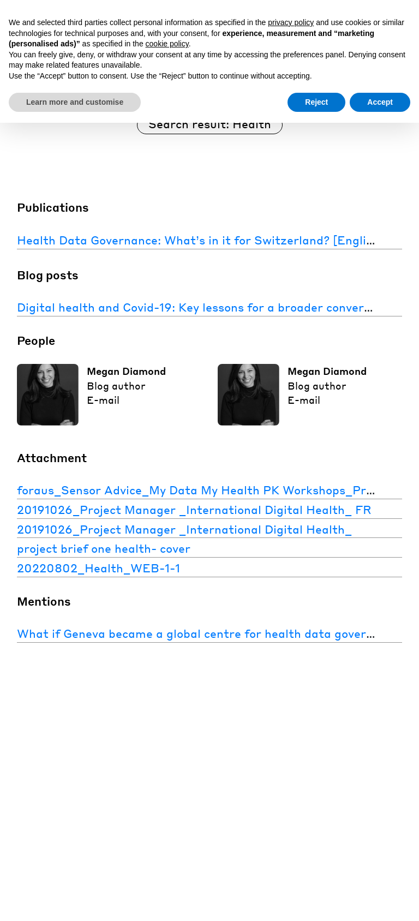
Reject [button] (316, 102)
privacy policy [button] (291, 22)
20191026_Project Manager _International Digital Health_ (184, 529)
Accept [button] (380, 102)
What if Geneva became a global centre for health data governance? (211, 633)
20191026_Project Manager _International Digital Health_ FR (194, 509)
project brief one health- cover (103, 548)
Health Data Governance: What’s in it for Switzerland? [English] (200, 239)
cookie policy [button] (167, 43)
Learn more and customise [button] (74, 102)
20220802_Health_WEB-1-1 (98, 567)
